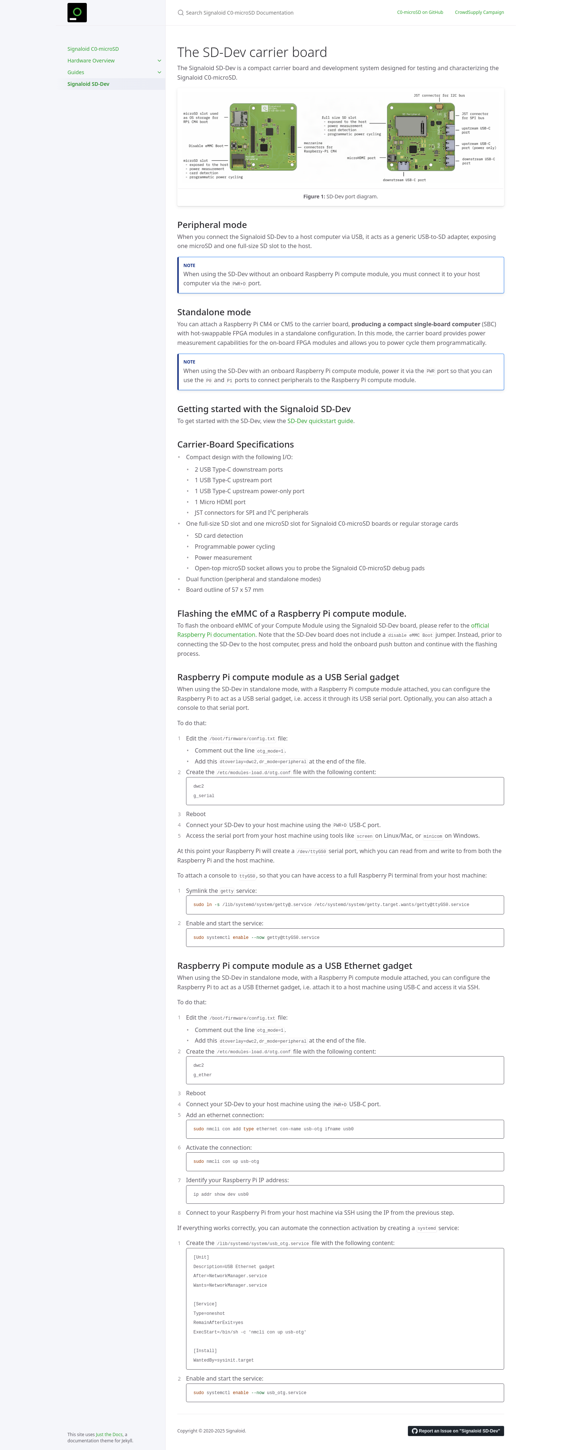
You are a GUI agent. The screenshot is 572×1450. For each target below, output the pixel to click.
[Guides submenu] (159, 72)
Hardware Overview (91, 60)
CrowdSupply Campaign (479, 12)
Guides (75, 72)
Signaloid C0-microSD (93, 48)
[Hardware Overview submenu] (159, 60)
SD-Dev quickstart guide (320, 421)
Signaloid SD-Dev (88, 83)
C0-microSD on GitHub (420, 12)
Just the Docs (109, 1434)
